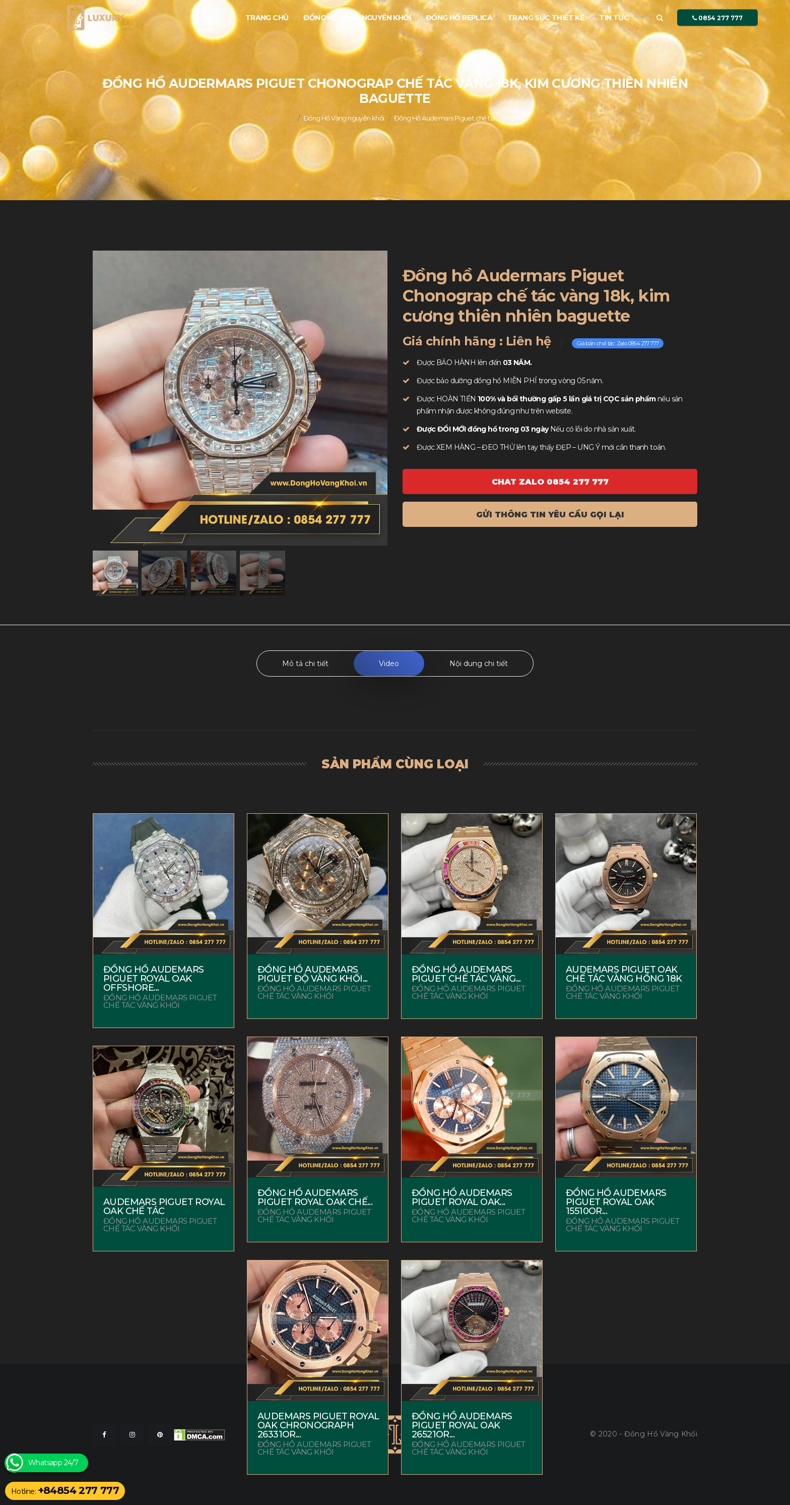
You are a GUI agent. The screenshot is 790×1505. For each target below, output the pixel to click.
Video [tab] (389, 663)
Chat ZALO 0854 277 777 (550, 482)
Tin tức (614, 17)
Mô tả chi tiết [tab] (305, 663)
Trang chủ (267, 17)
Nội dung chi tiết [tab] (478, 663)
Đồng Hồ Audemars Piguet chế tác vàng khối (460, 118)
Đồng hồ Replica (459, 17)
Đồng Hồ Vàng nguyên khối (357, 17)
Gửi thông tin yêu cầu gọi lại (550, 514)
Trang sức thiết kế (545, 17)
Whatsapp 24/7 (53, 1463)
